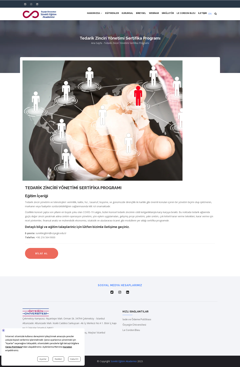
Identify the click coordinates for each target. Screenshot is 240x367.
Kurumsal (125, 14)
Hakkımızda (91, 14)
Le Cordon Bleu (185, 14)
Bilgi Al (41, 253)
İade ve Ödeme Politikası (136, 319)
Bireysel (139, 14)
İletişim (202, 14)
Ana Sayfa (96, 43)
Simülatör (166, 14)
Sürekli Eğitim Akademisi (124, 361)
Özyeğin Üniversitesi (134, 324)
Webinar (152, 14)
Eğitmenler (109, 14)
